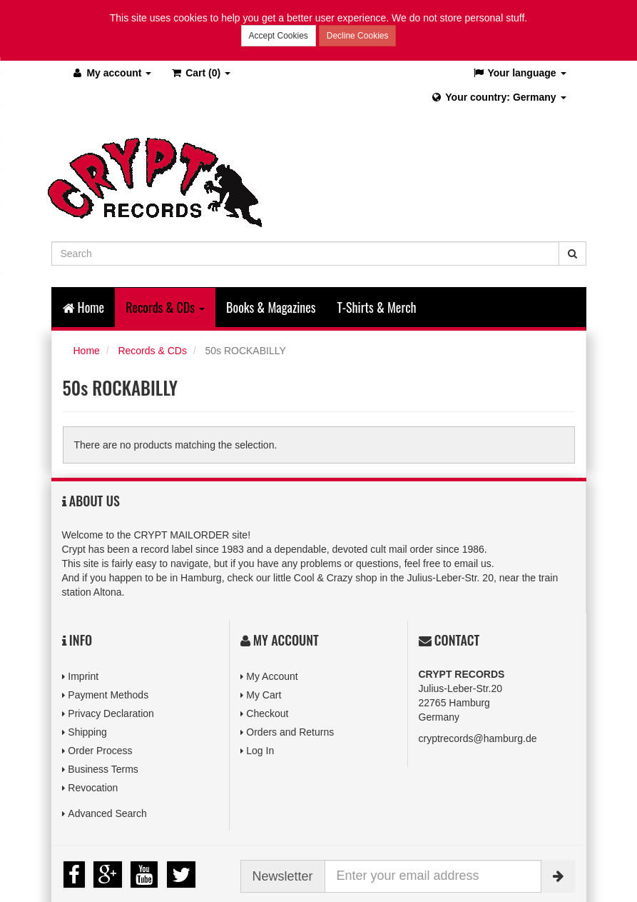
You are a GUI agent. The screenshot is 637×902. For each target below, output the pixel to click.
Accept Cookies (278, 36)
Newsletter (283, 875)
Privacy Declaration (111, 712)
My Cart (263, 694)
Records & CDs (152, 350)
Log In (260, 750)
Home (84, 306)
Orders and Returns (290, 731)
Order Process (100, 750)
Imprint (83, 675)
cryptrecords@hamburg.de (478, 737)
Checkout (267, 712)
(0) (200, 72)
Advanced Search (107, 813)
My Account (271, 675)
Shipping (87, 731)
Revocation (93, 787)
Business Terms (103, 769)
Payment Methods (108, 694)
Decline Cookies (358, 36)
